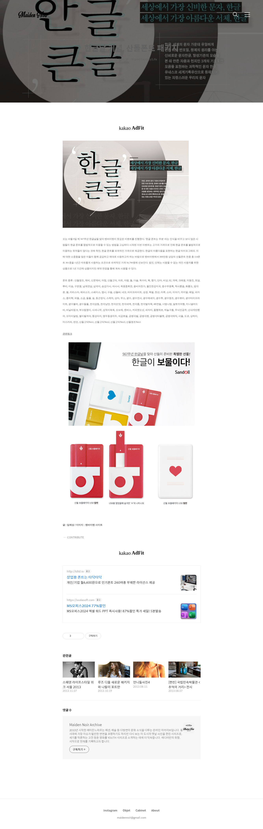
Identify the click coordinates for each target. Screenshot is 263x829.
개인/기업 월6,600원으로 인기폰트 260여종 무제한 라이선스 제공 (111, 582)
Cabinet (141, 810)
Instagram (110, 810)
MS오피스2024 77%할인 (86, 605)
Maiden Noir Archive (85, 724)
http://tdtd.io (75, 571)
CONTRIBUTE (75, 537)
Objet (126, 810)
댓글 (67, 710)
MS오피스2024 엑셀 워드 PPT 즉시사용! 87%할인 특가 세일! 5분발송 (114, 611)
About (155, 810)
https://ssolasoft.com (80, 600)
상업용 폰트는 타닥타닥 (84, 577)
